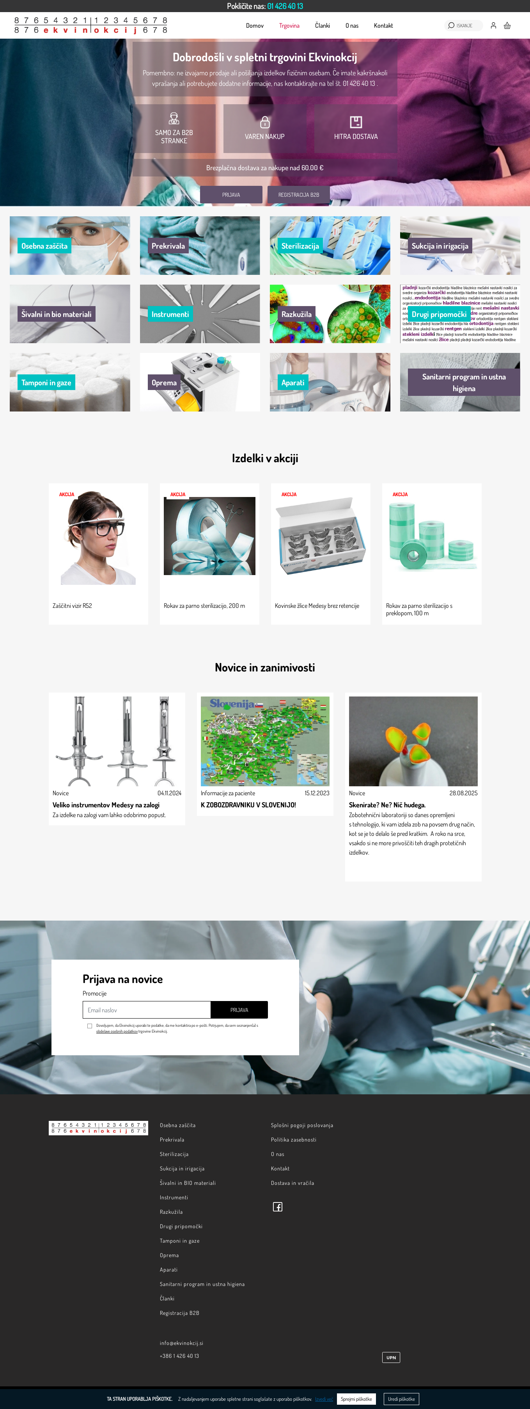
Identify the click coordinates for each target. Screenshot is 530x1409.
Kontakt (383, 25)
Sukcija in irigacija (182, 1168)
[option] (265, 6)
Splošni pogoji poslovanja (302, 1125)
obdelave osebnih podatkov (117, 1031)
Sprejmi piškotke (356, 1399)
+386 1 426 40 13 (179, 1355)
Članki (322, 25)
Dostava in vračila (292, 1182)
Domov (255, 25)
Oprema (169, 1255)
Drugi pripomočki (181, 1226)
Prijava (231, 194)
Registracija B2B (298, 194)
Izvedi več (324, 1399)
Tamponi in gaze (180, 1240)
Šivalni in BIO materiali (188, 1182)
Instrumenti (174, 1197)
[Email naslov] (147, 1010)
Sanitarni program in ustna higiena (202, 1284)
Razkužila (171, 1211)
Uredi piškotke (401, 1399)
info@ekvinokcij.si (182, 1343)
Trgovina (289, 25)
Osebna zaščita (178, 1125)
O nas (352, 25)
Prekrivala (172, 1139)
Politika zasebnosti (294, 1139)
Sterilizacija (174, 1154)
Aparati (169, 1269)
